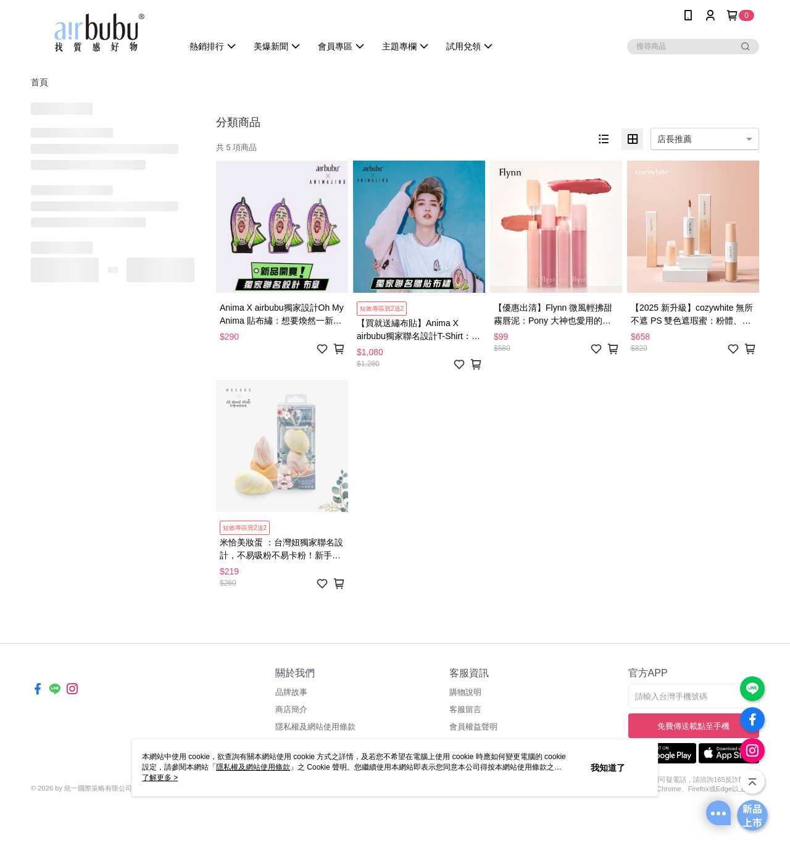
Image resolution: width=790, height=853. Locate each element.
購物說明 (465, 692)
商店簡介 (291, 709)
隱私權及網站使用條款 (315, 726)
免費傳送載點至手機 (693, 726)
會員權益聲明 (473, 726)
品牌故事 (291, 692)
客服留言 (465, 709)
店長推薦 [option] (674, 139)
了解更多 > (160, 777)
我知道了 (608, 768)
